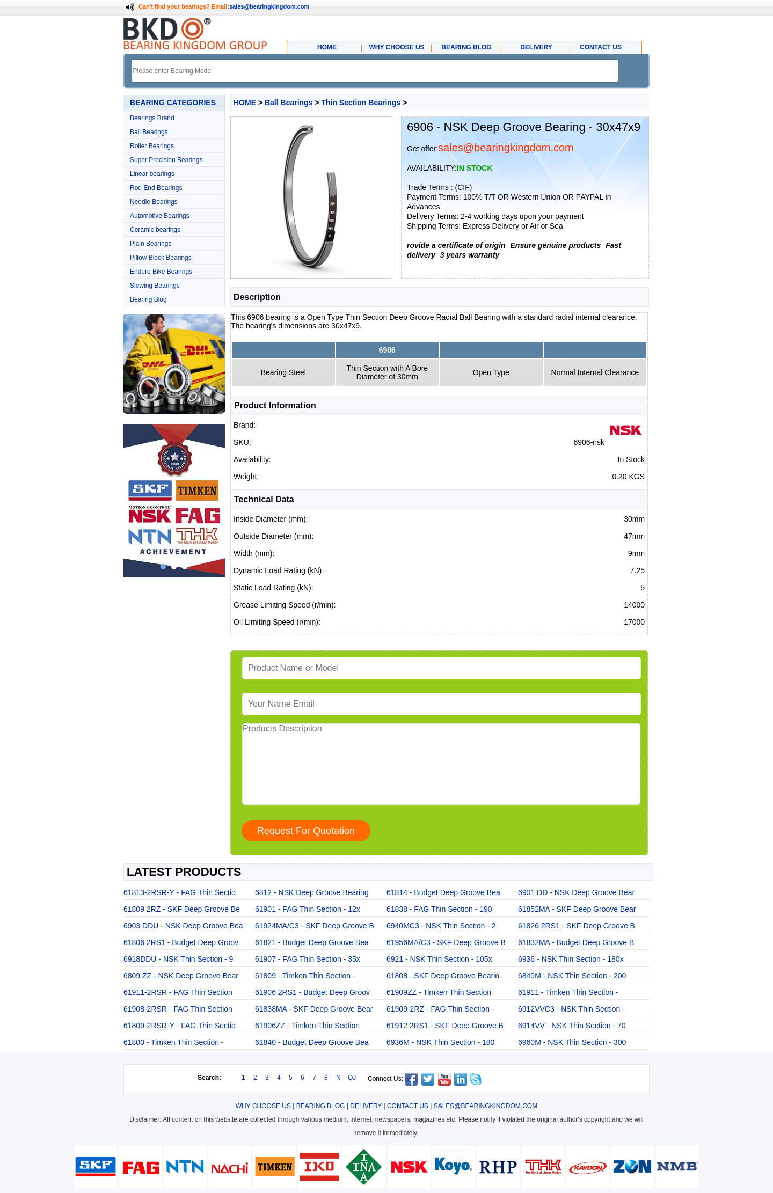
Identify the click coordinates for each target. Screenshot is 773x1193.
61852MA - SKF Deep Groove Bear (577, 909)
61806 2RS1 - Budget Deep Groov (180, 942)
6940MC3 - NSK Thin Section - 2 (441, 925)
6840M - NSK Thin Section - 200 (572, 975)
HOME (245, 102)
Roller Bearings (152, 146)
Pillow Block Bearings (161, 257)
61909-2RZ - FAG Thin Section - (440, 1009)
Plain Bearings (150, 243)
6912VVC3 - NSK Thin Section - (571, 1009)
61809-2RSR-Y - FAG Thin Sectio (179, 1025)
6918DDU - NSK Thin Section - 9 (178, 959)
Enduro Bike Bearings (161, 271)
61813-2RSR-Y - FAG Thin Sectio (179, 892)
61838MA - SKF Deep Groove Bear (314, 1009)
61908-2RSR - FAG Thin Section (177, 1009)
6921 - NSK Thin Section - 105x (439, 959)
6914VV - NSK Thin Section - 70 (572, 1025)
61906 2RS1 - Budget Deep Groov (312, 992)
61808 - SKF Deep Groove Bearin (442, 975)
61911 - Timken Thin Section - (568, 992)
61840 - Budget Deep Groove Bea (312, 1042)
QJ (352, 1077)
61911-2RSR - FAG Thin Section (177, 992)
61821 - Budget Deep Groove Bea (312, 942)
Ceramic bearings (155, 229)
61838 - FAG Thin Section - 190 (439, 909)
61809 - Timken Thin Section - (305, 975)
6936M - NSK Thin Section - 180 (440, 1042)
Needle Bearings (154, 202)
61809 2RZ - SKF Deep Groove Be (181, 909)
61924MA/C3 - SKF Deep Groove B (314, 925)
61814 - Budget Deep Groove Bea (443, 892)
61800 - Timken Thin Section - (173, 1042)
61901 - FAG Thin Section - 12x (307, 909)
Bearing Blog (148, 299)
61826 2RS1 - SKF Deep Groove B (576, 925)
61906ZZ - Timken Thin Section (307, 1025)
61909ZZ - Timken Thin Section (438, 992)
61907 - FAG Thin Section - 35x (307, 959)
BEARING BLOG (320, 1106)
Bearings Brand (152, 118)
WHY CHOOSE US (263, 1106)
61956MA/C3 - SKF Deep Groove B (446, 942)
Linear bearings (152, 174)
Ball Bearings (149, 132)
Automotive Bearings (159, 215)
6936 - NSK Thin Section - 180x (571, 959)
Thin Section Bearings (360, 102)
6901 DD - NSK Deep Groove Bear (576, 892)
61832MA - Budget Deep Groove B (576, 942)
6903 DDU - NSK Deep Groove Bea (183, 925)
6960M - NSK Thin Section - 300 (572, 1042)
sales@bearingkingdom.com (269, 6)
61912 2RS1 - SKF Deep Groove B (445, 1025)
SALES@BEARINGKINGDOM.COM (486, 1106)
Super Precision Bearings (166, 160)
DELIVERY (366, 1106)
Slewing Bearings (155, 285)
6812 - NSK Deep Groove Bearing (312, 892)
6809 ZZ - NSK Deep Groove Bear (180, 975)
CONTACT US (407, 1106)
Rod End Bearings (156, 188)
